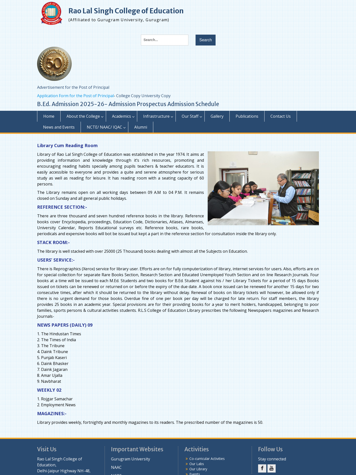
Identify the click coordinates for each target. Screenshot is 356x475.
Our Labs (196, 463)
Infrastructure (156, 116)
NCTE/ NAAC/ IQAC (104, 127)
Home (48, 116)
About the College (83, 116)
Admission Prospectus (137, 104)
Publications (247, 116)
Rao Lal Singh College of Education (126, 10)
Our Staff (190, 116)
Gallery (217, 116)
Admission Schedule (193, 104)
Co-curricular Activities (207, 458)
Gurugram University (130, 459)
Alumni (140, 127)
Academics (121, 116)
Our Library (198, 469)
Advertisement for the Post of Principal (73, 87)
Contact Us (280, 116)
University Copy (156, 95)
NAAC (116, 467)
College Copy (128, 95)
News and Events (59, 127)
